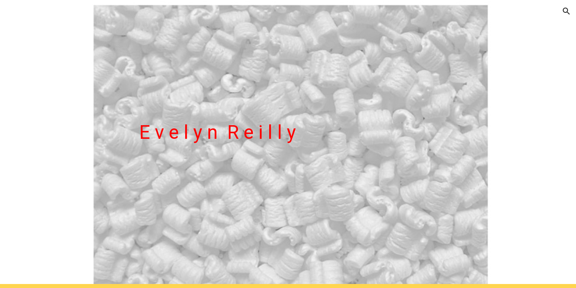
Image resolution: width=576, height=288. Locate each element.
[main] (307, 144)
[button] (566, 11)
